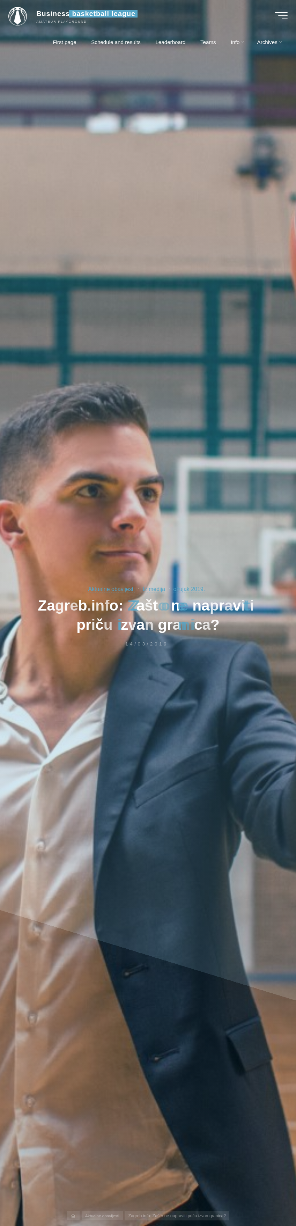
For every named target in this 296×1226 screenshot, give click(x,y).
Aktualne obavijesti (110, 589)
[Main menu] (279, 16)
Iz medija (154, 589)
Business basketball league (88, 15)
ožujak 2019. (190, 589)
